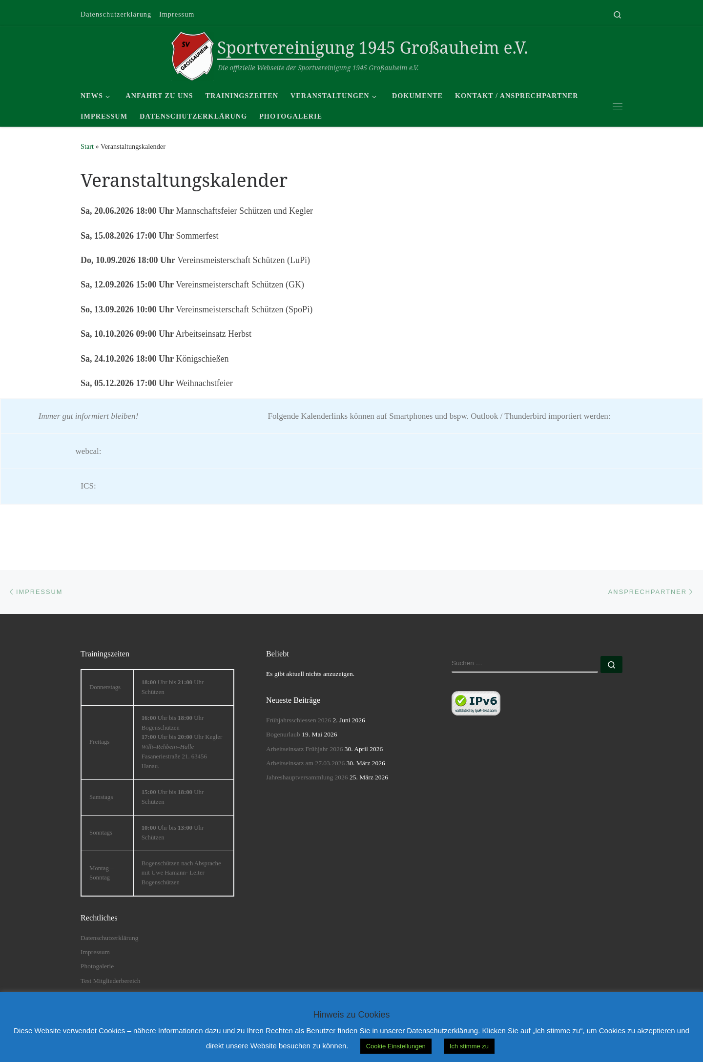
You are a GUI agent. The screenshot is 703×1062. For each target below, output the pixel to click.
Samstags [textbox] (101, 797)
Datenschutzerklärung (109, 937)
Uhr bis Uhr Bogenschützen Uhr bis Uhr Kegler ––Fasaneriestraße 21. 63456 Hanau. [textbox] (182, 742)
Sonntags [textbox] (100, 832)
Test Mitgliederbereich (110, 980)
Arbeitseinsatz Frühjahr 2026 (304, 749)
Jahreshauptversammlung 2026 (307, 777)
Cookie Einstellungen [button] (396, 1046)
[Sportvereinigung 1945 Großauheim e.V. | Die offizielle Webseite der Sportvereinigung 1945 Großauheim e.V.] (192, 54)
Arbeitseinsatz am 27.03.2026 (305, 763)
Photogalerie (97, 966)
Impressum (95, 952)
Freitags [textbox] (99, 741)
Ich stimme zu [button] (469, 1046)
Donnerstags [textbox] (105, 687)
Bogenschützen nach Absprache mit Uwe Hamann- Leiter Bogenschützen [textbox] (181, 873)
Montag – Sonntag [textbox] (101, 873)
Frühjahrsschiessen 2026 (298, 720)
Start (87, 146)
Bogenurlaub (283, 734)
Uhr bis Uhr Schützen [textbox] (173, 687)
